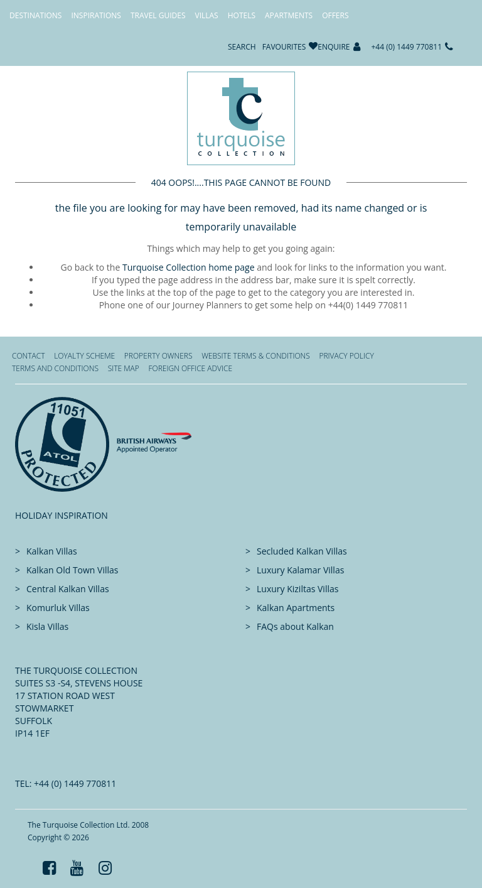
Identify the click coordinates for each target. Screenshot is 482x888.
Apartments (289, 15)
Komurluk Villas (58, 608)
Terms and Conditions (55, 368)
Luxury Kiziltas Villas (297, 589)
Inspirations (95, 15)
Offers (335, 15)
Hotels (241, 15)
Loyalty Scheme (84, 355)
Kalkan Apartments (296, 608)
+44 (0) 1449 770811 (407, 46)
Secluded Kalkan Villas (302, 551)
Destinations (35, 15)
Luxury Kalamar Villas (300, 570)
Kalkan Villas (51, 551)
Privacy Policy (346, 355)
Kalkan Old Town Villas (72, 570)
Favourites (284, 46)
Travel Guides (158, 15)
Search (242, 46)
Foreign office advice (190, 368)
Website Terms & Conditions (255, 355)
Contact (28, 355)
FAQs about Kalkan (295, 626)
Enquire (334, 46)
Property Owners (158, 355)
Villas (206, 15)
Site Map (123, 368)
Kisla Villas (47, 626)
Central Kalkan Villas (67, 589)
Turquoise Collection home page (188, 267)
